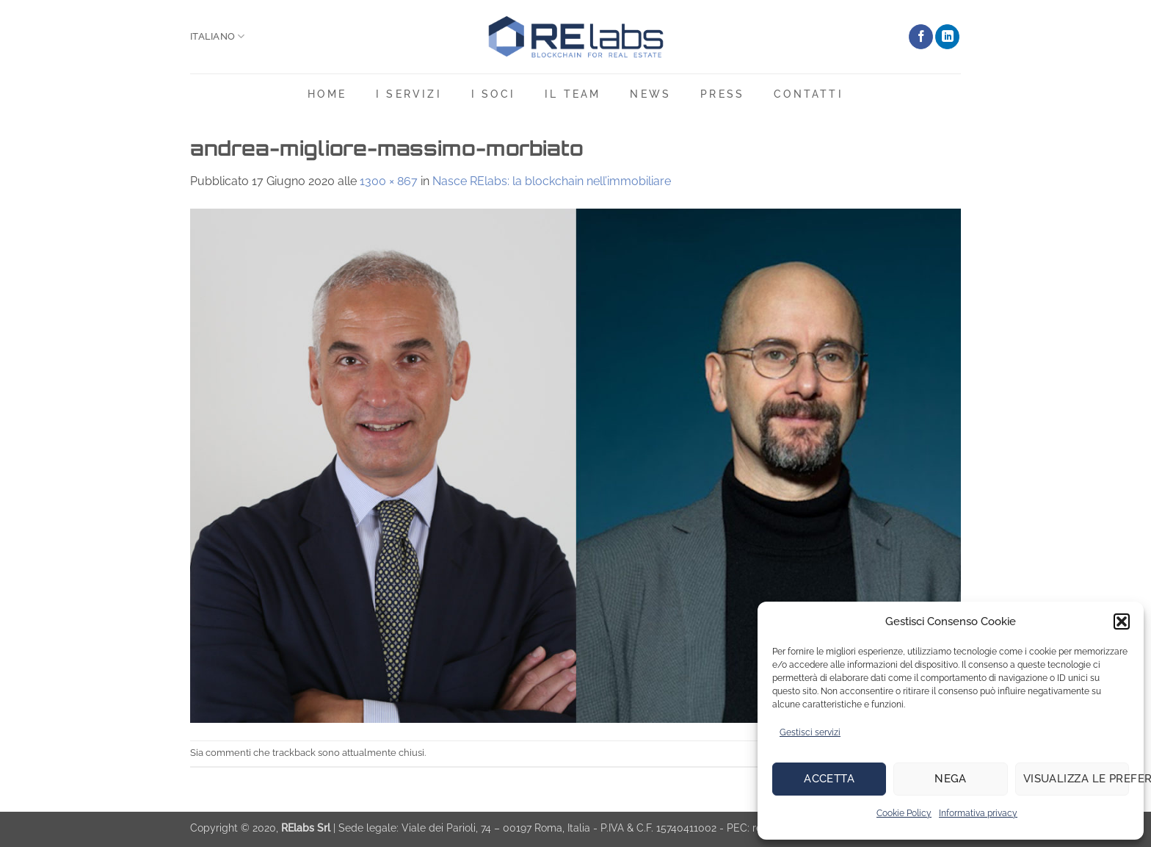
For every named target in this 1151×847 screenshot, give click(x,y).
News (650, 93)
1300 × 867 (389, 181)
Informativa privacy (978, 813)
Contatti (808, 93)
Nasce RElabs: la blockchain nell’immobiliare (551, 181)
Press (722, 93)
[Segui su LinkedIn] (947, 36)
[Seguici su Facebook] (921, 36)
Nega (950, 778)
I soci (493, 93)
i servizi (409, 93)
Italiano (217, 36)
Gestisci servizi (810, 732)
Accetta (829, 778)
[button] (1121, 621)
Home (327, 93)
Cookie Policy (904, 813)
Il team (572, 93)
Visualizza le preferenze (1076, 778)
